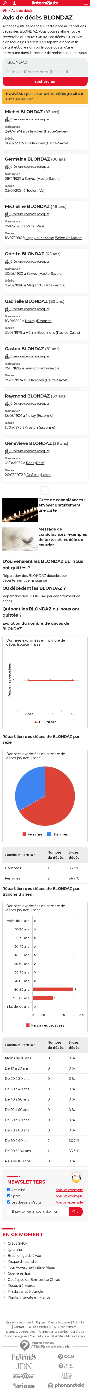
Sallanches (34, 131)
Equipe (40, 1322)
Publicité (78, 1322)
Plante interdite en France (29, 1297)
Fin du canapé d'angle (25, 1291)
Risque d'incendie (22, 1261)
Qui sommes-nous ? (19, 1322)
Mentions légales (16, 1336)
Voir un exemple (69, 1190)
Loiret (46, 475)
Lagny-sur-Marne (39, 238)
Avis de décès (22, 11)
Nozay (30, 321)
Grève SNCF (17, 1243)
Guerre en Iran (19, 1273)
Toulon (31, 190)
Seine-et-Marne (69, 238)
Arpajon (31, 427)
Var (42, 190)
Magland (34, 285)
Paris (30, 226)
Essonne (44, 321)
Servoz (30, 179)
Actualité (16, 1190)
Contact (19, 1327)
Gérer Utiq (77, 1331)
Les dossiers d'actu (24, 1202)
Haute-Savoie (56, 131)
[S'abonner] (45, 1211)
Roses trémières (21, 1285)
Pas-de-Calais (68, 332)
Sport (13, 1196)
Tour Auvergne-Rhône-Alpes (31, 1267)
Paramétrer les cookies (53, 1331)
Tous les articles (37, 1327)
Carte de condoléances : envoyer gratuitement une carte (61, 505)
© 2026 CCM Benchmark (68, 1336)
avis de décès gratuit (60, 94)
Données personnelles (20, 1331)
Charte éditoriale (59, 1322)
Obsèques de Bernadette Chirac (34, 1280)
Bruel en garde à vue (24, 1255)
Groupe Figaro (39, 1336)
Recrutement (67, 1327)
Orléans (32, 475)
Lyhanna (15, 1250)
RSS (53, 1327)
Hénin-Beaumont (40, 332)
